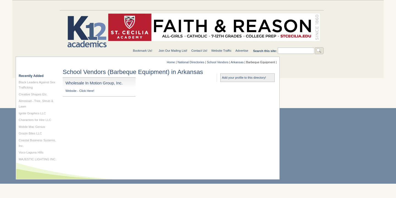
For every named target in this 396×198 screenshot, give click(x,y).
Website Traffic (221, 50)
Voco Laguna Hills (31, 152)
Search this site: (265, 51)
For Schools (214, 5)
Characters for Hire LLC (35, 120)
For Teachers (258, 5)
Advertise (241, 50)
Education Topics (82, 5)
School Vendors (217, 62)
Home (171, 62)
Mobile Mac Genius (32, 126)
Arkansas (237, 62)
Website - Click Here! (79, 90)
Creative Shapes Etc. (33, 94)
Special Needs (126, 5)
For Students (302, 5)
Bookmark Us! (142, 50)
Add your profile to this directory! (244, 77)
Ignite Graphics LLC (32, 113)
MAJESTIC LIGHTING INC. (37, 159)
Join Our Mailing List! (173, 50)
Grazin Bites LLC (30, 133)
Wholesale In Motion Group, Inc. (94, 83)
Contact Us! (199, 50)
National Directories (170, 5)
